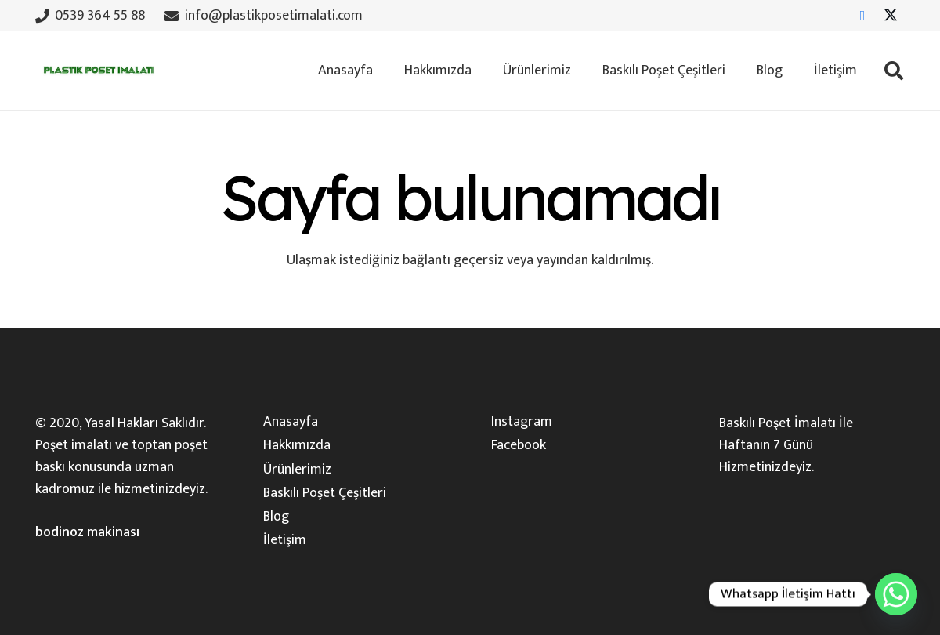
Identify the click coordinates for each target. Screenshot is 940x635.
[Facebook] (862, 16)
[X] (891, 16)
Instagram (521, 422)
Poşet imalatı (73, 445)
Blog (276, 516)
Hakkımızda (297, 445)
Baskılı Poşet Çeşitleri (324, 493)
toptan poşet (170, 445)
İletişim (284, 540)
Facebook (518, 445)
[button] (893, 70)
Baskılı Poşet (755, 423)
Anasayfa (290, 422)
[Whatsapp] (896, 594)
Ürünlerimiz (297, 469)
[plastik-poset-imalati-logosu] (97, 70)
